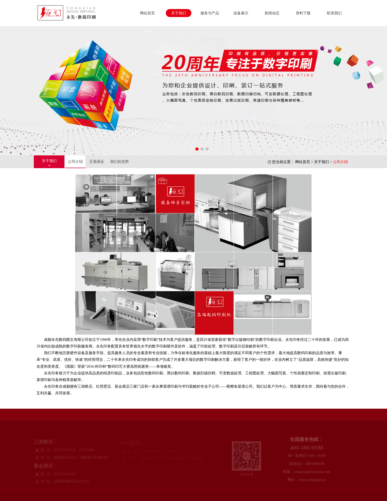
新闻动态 (272, 13)
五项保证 (96, 162)
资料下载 (303, 13)
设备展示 (240, 13)
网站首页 (147, 13)
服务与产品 (209, 13)
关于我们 (178, 13)
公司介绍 (75, 162)
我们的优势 (119, 162)
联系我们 (334, 13)
